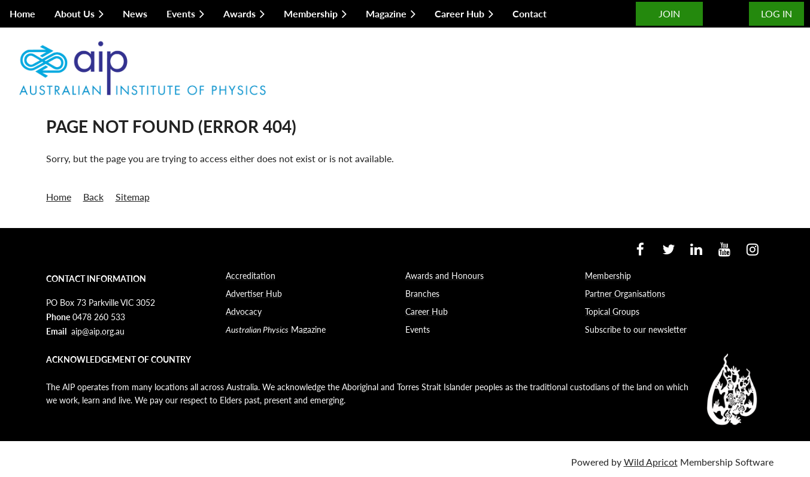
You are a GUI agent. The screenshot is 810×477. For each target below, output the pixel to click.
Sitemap (133, 196)
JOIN (669, 13)
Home (58, 196)
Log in (776, 13)
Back (93, 196)
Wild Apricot (651, 461)
